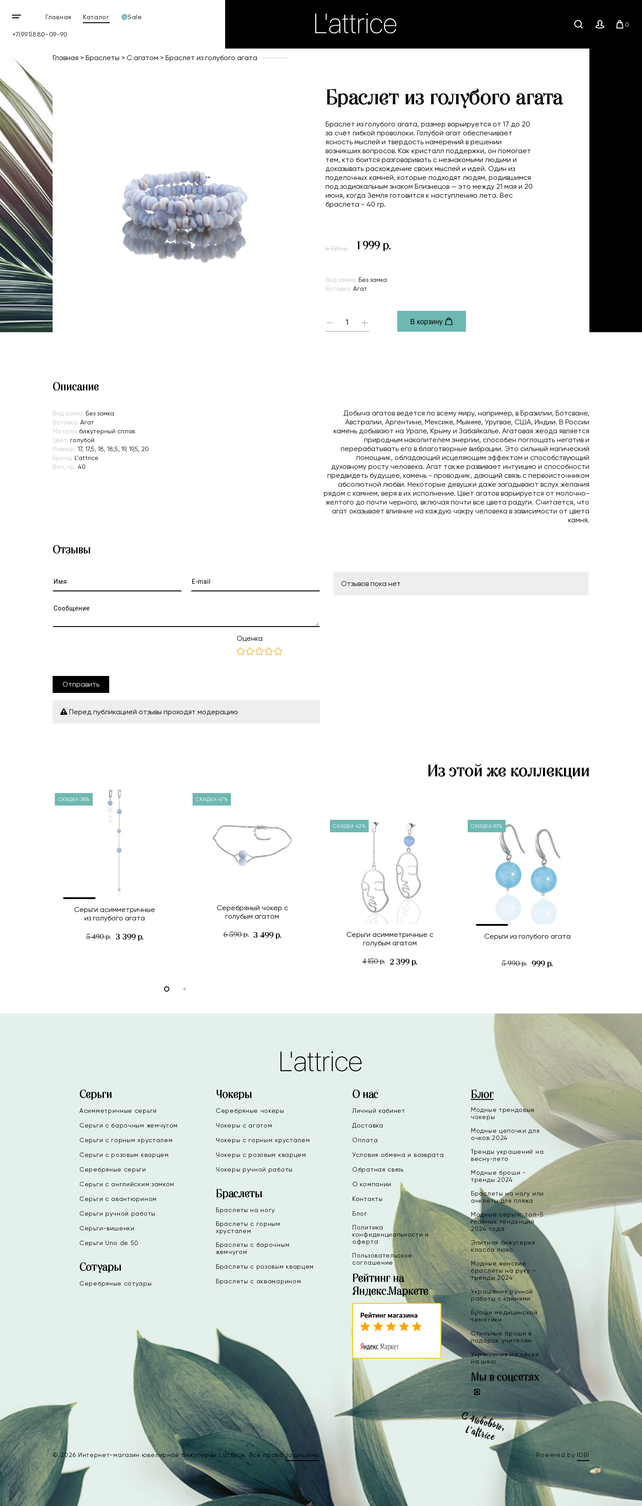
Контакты (367, 1198)
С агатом (142, 57)
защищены (303, 1454)
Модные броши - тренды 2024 (498, 1176)
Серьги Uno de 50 (109, 1242)
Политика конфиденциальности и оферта (390, 1234)
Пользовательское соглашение (382, 1259)
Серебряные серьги (112, 1169)
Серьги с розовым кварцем (124, 1154)
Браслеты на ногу (245, 1209)
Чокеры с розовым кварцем (261, 1154)
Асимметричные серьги (118, 1110)
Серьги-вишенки (107, 1228)
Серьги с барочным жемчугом (128, 1125)
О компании (371, 1184)
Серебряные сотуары (115, 1283)
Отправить (80, 684)
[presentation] (120, 651)
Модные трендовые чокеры (503, 1113)
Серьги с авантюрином (118, 1198)
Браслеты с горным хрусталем (248, 1227)
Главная (58, 16)
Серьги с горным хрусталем (126, 1140)
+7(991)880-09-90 (40, 34)
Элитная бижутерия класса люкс (503, 1246)
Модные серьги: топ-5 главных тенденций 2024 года (507, 1221)
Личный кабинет (378, 1110)
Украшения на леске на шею (505, 1358)
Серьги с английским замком (126, 1184)
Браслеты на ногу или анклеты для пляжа (507, 1197)
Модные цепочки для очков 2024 (505, 1134)
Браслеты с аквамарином (258, 1281)
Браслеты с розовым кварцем (265, 1266)
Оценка (250, 638)
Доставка (367, 1125)
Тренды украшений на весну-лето (507, 1155)
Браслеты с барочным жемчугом (252, 1248)
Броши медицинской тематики (504, 1316)
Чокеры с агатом (244, 1125)
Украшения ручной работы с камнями (502, 1295)
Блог (359, 1213)
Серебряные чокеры (250, 1110)
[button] (79, 898)
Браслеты (102, 57)
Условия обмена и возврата (398, 1154)
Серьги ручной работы (117, 1213)
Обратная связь (378, 1169)
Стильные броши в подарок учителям (501, 1337)
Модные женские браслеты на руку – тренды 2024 (504, 1270)
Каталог (96, 16)
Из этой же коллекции (508, 772)
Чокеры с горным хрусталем (263, 1140)
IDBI (583, 1454)
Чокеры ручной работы (254, 1169)
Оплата (365, 1140)
